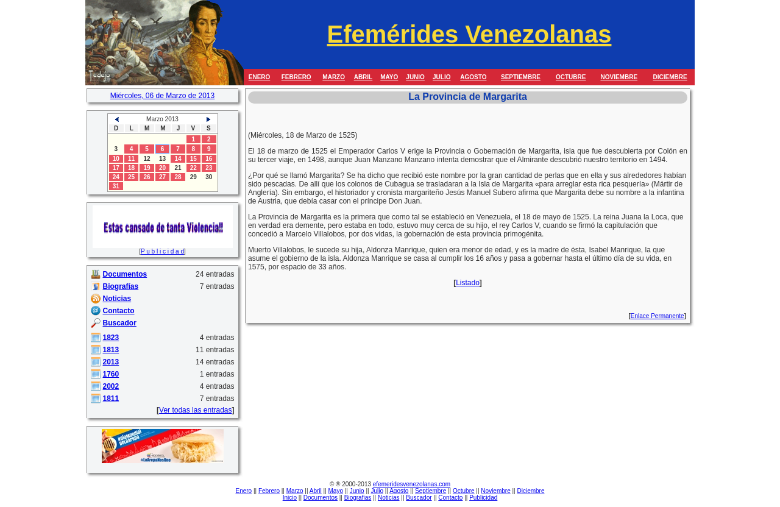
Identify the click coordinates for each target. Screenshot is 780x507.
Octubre (464, 491)
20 (162, 168)
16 (208, 158)
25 (131, 177)
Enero (244, 491)
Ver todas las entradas (195, 410)
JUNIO (415, 77)
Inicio (290, 497)
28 (177, 177)
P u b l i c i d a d (162, 251)
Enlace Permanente (657, 316)
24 (116, 177)
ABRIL (363, 77)
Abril (316, 491)
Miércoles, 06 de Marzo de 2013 (162, 95)
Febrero (269, 491)
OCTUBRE (571, 77)
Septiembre (430, 491)
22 (193, 168)
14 (177, 158)
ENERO (260, 77)
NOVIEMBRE (618, 77)
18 (131, 168)
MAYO (389, 77)
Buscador (418, 497)
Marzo (294, 491)
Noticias (389, 497)
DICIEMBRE (670, 77)
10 (116, 158)
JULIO (441, 77)
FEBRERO (296, 77)
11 (131, 158)
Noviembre (495, 491)
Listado (468, 282)
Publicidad (483, 497)
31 (116, 186)
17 (116, 168)
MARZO (333, 77)
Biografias (357, 497)
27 (162, 177)
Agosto (398, 491)
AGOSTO (473, 77)
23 (208, 168)
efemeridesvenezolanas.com (411, 484)
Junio (357, 491)
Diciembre (530, 491)
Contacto (450, 497)
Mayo (335, 491)
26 (146, 177)
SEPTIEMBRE (521, 77)
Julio (376, 491)
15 (193, 158)
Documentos (320, 497)
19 (146, 168)
